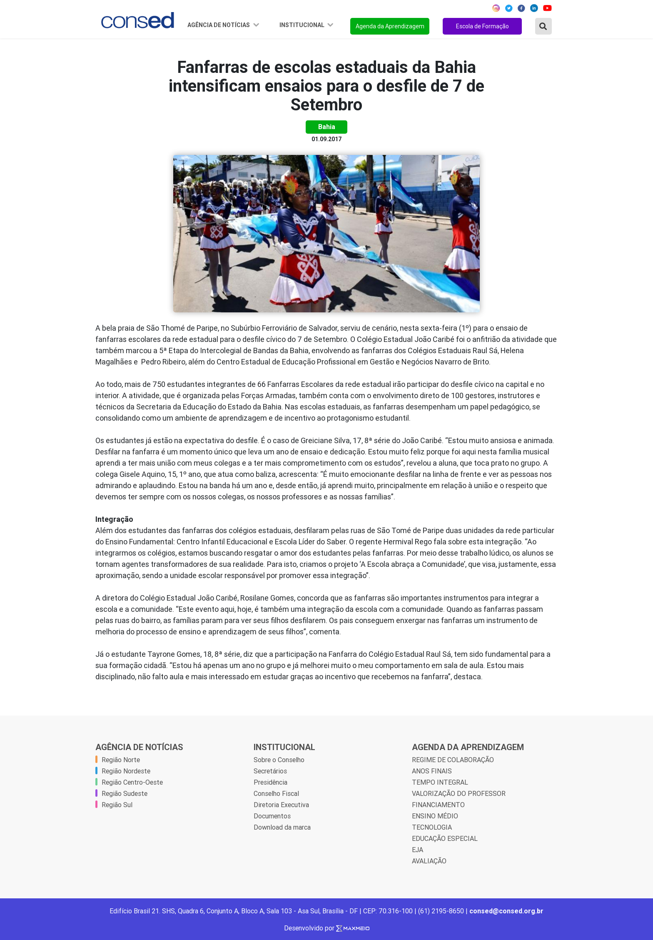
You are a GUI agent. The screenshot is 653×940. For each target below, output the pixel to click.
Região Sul (117, 804)
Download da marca (282, 827)
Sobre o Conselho (279, 759)
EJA (417, 849)
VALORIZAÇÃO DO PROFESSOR (459, 793)
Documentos (272, 816)
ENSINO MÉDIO (435, 816)
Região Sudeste (124, 793)
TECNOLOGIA (432, 827)
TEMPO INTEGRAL (440, 782)
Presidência (270, 782)
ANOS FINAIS (432, 771)
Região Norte (121, 759)
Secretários (270, 771)
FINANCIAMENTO (438, 804)
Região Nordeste (126, 771)
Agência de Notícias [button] (219, 25)
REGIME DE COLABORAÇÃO (453, 759)
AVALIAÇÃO (429, 861)
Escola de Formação (482, 26)
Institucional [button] (302, 25)
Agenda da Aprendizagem (390, 26)
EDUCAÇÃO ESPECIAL (445, 838)
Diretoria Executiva (281, 804)
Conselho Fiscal (276, 793)
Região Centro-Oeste (132, 782)
